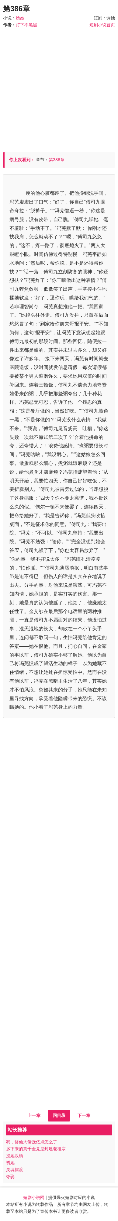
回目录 (59, 1115)
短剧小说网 (33, 1197)
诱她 (20, 17)
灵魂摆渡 (14, 1169)
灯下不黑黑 (26, 24)
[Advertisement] (59, 87)
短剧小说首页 (102, 24)
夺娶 (10, 1176)
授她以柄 (14, 1155)
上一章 (34, 1115)
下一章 (84, 1115)
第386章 (56, 159)
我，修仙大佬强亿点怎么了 (31, 1141)
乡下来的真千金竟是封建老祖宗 (36, 1148)
